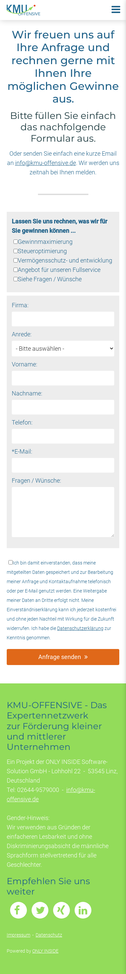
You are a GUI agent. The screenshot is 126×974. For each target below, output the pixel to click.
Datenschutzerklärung (80, 628)
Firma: (20, 305)
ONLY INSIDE (45, 951)
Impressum (18, 935)
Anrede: (22, 334)
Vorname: (24, 364)
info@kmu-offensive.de (45, 162)
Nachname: (27, 393)
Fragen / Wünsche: (36, 480)
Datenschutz (49, 935)
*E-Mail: (22, 451)
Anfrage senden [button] (59, 656)
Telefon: (22, 422)
